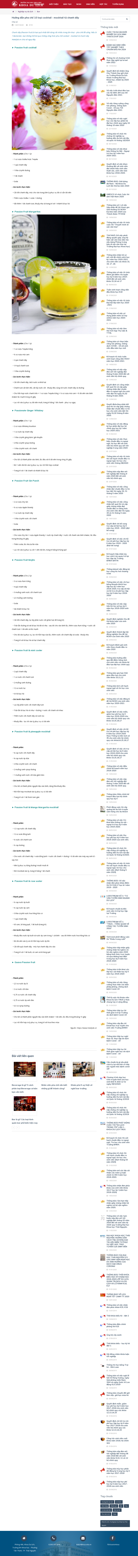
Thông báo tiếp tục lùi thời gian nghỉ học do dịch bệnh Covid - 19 (118, 1051)
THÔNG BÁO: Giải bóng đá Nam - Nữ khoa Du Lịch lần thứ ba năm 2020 (118, 183)
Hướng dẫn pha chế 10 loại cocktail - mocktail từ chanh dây (45, 17)
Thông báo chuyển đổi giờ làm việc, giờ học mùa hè (118, 1394)
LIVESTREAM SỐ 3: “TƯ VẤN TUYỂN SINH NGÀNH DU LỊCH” (118, 898)
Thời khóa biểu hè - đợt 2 (118, 1316)
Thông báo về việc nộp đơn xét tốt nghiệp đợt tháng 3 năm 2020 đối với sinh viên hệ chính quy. (118, 782)
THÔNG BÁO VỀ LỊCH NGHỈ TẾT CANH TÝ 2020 (118, 1295)
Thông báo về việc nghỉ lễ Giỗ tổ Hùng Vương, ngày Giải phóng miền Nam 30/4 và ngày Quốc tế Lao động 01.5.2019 (118, 1380)
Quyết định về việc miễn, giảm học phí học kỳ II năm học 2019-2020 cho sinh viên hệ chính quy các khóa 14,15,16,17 (118, 716)
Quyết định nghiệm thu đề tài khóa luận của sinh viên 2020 (118, 621)
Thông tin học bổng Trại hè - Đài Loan (117, 1366)
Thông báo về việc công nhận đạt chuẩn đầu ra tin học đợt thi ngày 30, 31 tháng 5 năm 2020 (118, 490)
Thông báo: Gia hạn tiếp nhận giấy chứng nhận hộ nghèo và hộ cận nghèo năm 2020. (118, 1204)
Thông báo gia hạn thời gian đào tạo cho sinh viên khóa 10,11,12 (117, 675)
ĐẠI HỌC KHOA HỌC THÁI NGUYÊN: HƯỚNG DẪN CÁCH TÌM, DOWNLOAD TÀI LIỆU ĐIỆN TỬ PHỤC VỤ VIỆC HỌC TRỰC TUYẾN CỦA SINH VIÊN (118, 1241)
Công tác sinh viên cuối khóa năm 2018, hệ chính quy (118, 1440)
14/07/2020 (19, 25)
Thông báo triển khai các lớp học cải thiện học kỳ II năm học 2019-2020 (118, 971)
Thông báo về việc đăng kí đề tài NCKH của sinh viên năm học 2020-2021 (118, 701)
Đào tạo (67, 4)
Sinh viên (90, 4)
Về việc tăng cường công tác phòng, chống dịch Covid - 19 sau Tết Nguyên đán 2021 (118, 106)
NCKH (78, 4)
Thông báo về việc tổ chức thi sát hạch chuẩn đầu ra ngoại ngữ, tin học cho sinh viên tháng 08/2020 (118, 459)
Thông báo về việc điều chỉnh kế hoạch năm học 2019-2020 (117, 768)
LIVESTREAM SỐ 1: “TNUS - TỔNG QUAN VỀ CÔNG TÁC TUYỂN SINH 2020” (118, 925)
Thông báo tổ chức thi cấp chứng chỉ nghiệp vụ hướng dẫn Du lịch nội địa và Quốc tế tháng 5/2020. (118, 851)
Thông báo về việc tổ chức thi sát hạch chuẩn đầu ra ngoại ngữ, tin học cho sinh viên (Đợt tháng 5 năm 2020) (118, 867)
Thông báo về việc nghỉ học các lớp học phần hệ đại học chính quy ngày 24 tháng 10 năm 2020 (118, 121)
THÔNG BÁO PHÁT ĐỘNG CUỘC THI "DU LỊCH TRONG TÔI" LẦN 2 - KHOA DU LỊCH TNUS (118, 1126)
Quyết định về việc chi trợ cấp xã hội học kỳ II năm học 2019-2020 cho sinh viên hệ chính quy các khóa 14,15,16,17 (118, 753)
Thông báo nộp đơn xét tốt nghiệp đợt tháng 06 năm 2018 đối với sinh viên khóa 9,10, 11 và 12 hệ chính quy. (117, 1455)
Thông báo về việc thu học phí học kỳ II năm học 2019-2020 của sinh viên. (118, 837)
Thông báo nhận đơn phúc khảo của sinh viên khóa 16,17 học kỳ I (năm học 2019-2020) (118, 1188)
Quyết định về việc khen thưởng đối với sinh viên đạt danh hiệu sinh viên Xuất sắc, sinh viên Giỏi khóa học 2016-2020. (117, 168)
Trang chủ (39, 4)
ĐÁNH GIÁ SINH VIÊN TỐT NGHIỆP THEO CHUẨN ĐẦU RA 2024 (116, 47)
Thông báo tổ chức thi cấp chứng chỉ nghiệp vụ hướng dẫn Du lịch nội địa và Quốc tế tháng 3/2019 (118, 1095)
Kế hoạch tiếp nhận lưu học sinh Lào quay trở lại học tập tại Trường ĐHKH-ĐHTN (118, 557)
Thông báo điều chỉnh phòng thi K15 (116, 1325)
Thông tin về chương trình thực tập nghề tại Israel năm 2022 (118, 60)
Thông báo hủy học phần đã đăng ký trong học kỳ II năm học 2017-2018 (118, 1471)
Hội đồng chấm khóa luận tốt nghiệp (118, 1355)
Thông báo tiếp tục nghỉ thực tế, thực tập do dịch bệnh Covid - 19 (118, 1038)
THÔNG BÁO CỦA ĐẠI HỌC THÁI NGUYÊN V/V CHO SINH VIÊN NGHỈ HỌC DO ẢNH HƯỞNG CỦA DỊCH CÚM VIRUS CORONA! (118, 1260)
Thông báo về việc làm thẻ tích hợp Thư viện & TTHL (117, 330)
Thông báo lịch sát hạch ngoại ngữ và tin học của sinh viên (118, 688)
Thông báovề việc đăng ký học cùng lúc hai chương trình (118, 571)
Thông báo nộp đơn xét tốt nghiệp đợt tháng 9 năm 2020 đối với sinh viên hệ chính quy (117, 474)
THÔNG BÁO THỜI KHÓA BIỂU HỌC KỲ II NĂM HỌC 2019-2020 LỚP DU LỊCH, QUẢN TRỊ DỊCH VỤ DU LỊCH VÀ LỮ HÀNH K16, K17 (118, 1280)
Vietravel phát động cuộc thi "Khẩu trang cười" (118, 938)
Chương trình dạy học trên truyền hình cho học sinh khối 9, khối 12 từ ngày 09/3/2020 (118, 1080)
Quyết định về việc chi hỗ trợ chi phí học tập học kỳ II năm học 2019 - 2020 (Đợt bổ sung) (118, 542)
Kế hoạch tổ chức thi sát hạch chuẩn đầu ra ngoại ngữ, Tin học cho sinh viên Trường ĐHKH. (118, 1141)
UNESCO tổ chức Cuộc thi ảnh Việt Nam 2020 (118, 195)
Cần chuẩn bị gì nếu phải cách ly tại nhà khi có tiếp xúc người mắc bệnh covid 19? (118, 1065)
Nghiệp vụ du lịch (25, 11)
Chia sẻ (15, 22)
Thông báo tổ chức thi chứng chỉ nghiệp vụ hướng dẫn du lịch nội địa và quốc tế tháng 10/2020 (118, 137)
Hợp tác (103, 4)
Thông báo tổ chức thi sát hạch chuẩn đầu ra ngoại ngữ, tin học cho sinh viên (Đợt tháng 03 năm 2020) (117, 1157)
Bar (38, 11)
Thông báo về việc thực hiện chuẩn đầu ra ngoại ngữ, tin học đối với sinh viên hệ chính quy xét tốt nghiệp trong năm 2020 (118, 443)
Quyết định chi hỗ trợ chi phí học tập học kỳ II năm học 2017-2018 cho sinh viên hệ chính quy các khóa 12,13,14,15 (118, 1425)
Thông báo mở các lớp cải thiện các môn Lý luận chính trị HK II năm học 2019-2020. (118, 1173)
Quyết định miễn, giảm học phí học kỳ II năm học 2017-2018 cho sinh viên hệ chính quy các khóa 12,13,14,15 (118, 1408)
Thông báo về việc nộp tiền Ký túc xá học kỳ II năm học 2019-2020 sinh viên (118, 607)
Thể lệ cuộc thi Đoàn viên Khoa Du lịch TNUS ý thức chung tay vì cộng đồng (118, 999)
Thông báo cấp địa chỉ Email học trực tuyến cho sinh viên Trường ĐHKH (118, 1025)
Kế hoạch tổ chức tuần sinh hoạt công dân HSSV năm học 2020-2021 (118, 358)
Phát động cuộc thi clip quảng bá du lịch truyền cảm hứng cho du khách (117, 809)
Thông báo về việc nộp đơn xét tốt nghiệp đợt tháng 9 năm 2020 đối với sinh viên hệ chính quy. (118, 372)
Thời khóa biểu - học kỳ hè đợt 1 (118, 1344)
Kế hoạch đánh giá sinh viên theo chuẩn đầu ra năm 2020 (117, 647)
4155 (31, 25)
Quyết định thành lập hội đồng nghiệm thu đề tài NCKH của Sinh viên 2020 (118, 634)
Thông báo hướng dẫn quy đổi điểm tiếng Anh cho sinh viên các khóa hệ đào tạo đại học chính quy (118, 661)
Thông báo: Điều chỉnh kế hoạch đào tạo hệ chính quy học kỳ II (118, 796)
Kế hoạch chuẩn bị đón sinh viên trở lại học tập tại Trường (117, 911)
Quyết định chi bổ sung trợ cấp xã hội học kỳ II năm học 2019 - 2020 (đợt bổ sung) (118, 526)
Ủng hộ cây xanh (114, 1335)
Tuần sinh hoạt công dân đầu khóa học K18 (118, 291)
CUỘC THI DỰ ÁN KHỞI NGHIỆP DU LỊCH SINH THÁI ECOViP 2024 (117, 34)
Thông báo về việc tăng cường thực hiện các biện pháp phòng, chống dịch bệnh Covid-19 (118, 985)
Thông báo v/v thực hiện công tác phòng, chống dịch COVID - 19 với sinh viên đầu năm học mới (117, 344)
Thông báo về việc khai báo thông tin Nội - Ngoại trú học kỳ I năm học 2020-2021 (118, 152)
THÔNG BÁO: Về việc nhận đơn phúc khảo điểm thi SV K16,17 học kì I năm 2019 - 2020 (118, 884)
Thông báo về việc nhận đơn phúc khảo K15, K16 (117, 1306)
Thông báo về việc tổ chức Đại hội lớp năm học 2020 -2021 (118, 302)
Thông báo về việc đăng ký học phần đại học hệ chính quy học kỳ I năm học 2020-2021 (117, 427)
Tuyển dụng (118, 4)
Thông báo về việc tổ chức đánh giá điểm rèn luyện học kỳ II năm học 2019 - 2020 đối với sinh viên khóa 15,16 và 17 (118, 276)
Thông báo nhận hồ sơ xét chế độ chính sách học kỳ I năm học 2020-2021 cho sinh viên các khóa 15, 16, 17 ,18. (118, 259)
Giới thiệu (53, 4)
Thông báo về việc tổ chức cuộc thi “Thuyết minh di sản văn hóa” (118, 224)
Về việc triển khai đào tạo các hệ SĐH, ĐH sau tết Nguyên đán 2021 (118, 92)
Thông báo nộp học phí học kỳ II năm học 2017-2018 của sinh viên (117, 1483)
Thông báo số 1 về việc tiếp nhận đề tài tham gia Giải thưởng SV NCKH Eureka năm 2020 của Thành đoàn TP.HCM (118, 209)
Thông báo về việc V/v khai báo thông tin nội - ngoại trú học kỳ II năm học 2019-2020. (117, 823)
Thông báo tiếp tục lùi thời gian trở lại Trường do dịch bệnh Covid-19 (117, 1012)
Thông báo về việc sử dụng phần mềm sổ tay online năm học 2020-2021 (117, 316)
